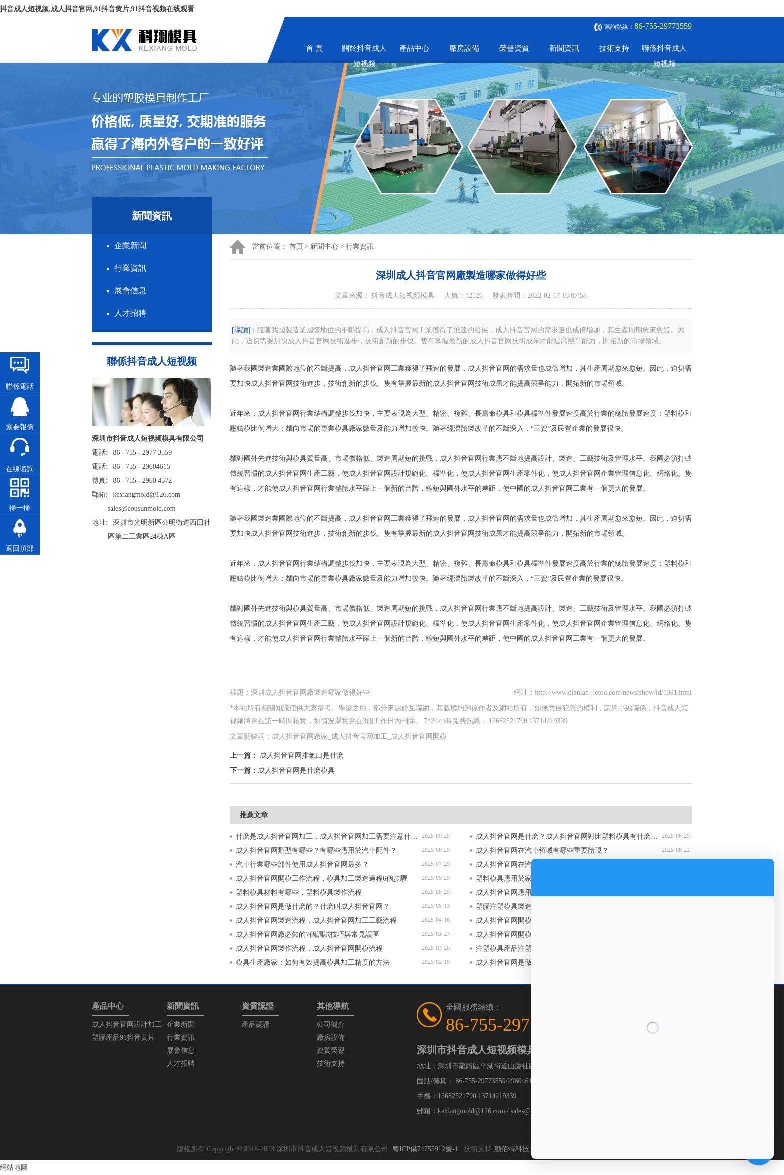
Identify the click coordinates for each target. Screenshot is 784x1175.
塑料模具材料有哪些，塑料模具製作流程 (299, 892)
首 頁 (314, 48)
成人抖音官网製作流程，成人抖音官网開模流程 (309, 948)
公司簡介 (331, 1024)
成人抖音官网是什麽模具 (296, 770)
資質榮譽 (331, 1050)
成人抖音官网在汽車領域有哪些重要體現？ (542, 850)
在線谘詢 (20, 469)
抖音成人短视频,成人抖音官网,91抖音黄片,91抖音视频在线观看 (97, 9)
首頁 (297, 246)
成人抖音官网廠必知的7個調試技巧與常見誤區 (308, 934)
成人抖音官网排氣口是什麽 (302, 755)
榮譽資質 (515, 48)
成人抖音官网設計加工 (127, 1024)
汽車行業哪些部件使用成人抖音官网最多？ (302, 864)
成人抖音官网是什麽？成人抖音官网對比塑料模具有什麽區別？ (569, 836)
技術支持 (615, 48)
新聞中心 (324, 246)
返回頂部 (20, 548)
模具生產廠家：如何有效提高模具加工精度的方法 (313, 962)
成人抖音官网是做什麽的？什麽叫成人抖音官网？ (313, 906)
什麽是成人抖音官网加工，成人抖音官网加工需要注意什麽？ (329, 836)
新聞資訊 (565, 48)
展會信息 (130, 290)
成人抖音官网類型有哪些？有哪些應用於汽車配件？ (316, 850)
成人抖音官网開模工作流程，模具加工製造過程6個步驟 (322, 878)
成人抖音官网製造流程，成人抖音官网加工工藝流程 (316, 920)
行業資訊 (130, 268)
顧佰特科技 (512, 1149)
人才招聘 (130, 313)
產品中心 (415, 48)
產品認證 (256, 1024)
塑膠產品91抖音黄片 (123, 1037)
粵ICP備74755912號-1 (425, 1149)
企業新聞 (130, 245)
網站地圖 (14, 1167)
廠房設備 (465, 48)
